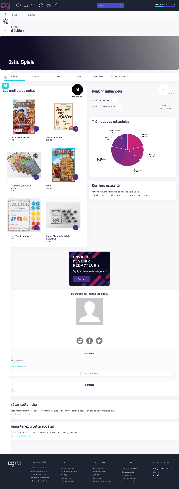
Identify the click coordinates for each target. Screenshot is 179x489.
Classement (98, 77)
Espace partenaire (128, 472)
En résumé (14, 77)
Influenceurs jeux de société (40, 478)
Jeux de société (38, 462)
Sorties (57, 77)
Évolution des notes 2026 (119, 77)
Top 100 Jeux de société (38, 474)
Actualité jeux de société (39, 471)
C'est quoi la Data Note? (130, 469)
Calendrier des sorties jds (39, 481)
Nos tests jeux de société (39, 468)
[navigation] (5, 13)
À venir (78, 77)
